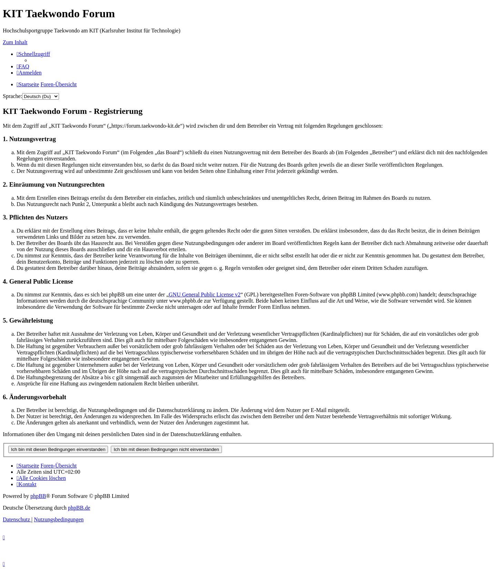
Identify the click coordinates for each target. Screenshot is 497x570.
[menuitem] (23, 66)
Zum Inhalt (15, 42)
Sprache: (12, 96)
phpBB (38, 496)
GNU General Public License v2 (205, 294)
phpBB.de (79, 508)
